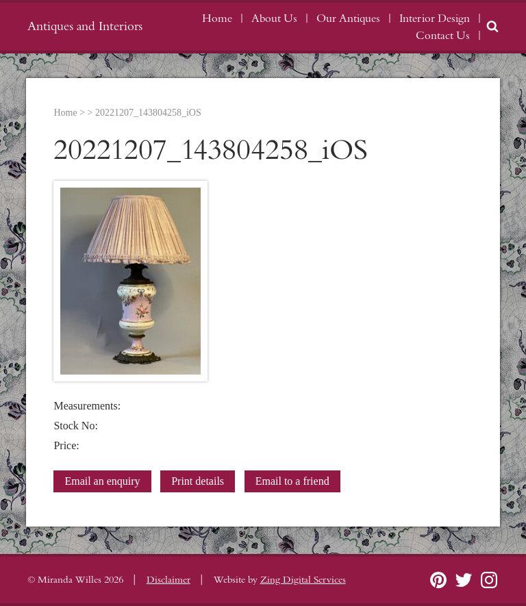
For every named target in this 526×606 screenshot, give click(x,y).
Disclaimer (168, 580)
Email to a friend (292, 481)
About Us (274, 18)
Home (217, 18)
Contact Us (443, 35)
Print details (197, 481)
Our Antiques (348, 18)
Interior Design (434, 18)
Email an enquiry (102, 481)
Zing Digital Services (303, 580)
